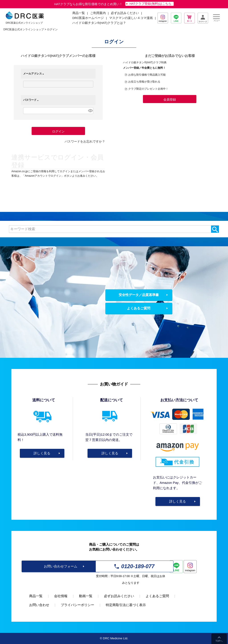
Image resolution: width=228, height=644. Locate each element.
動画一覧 (85, 596)
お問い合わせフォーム (60, 566)
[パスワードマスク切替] (90, 111)
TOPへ (219, 641)
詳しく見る (42, 453)
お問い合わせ (39, 605)
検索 (215, 229)
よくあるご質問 (138, 308)
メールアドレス (34, 73)
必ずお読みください (125, 13)
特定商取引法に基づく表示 (126, 605)
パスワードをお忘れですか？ (85, 141)
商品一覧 (36, 596)
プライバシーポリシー (77, 605)
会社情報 (60, 596)
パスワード (31, 99)
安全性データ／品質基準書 (139, 295)
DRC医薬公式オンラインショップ (23, 29)
